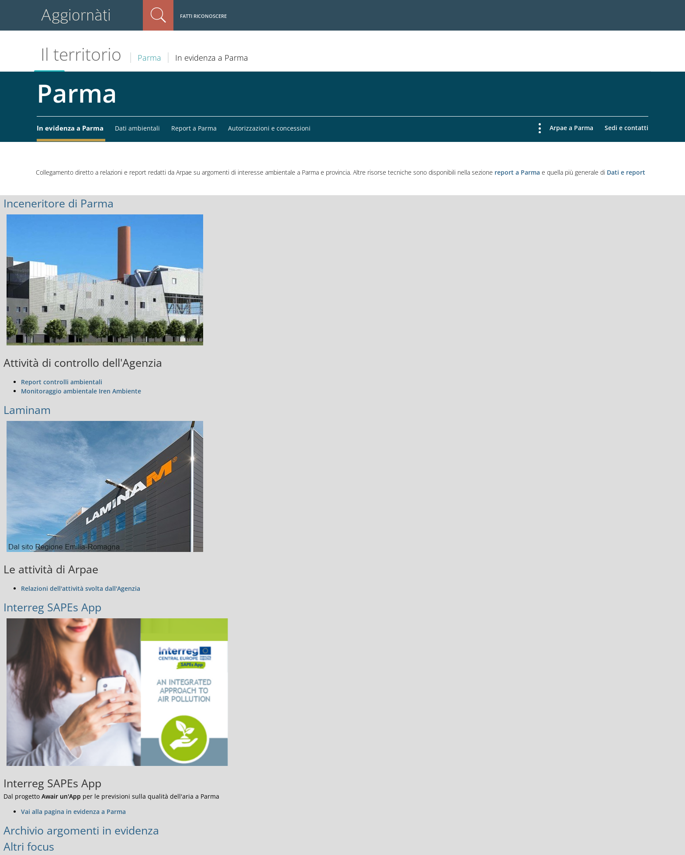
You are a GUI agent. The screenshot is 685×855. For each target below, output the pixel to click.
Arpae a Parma (571, 128)
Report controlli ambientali (61, 382)
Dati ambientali (137, 128)
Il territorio (81, 54)
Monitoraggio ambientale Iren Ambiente (81, 391)
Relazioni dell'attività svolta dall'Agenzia (80, 588)
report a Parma (517, 172)
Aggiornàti (76, 15)
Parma (149, 57)
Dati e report (626, 172)
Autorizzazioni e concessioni (269, 128)
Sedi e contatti (626, 128)
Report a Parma (194, 128)
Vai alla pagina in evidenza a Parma (73, 811)
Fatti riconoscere (203, 16)
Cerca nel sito (158, 15)
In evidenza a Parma (70, 128)
